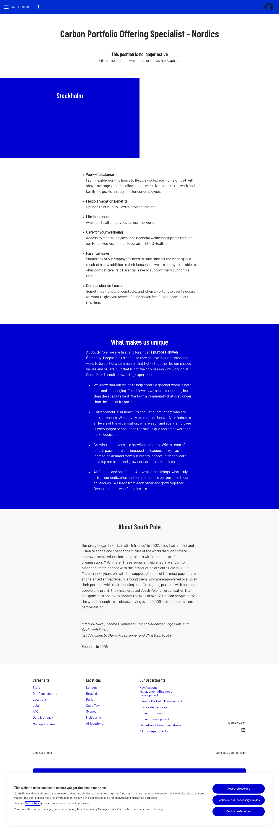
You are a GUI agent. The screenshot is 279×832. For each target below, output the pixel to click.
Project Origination (153, 713)
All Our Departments (154, 731)
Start (36, 687)
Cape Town (93, 705)
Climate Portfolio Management (161, 701)
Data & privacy (43, 717)
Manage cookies (44, 724)
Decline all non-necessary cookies (238, 800)
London (91, 687)
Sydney (91, 711)
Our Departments (45, 693)
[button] (38, 7)
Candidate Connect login (230, 752)
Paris (89, 699)
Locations (40, 699)
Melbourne (93, 717)
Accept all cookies (238, 788)
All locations (94, 723)
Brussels (92, 693)
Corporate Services (153, 707)
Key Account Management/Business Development (156, 691)
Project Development (154, 719)
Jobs (36, 705)
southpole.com (236, 722)
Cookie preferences (238, 811)
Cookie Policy (32, 803)
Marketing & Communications (160, 725)
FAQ (35, 711)
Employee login (42, 752)
